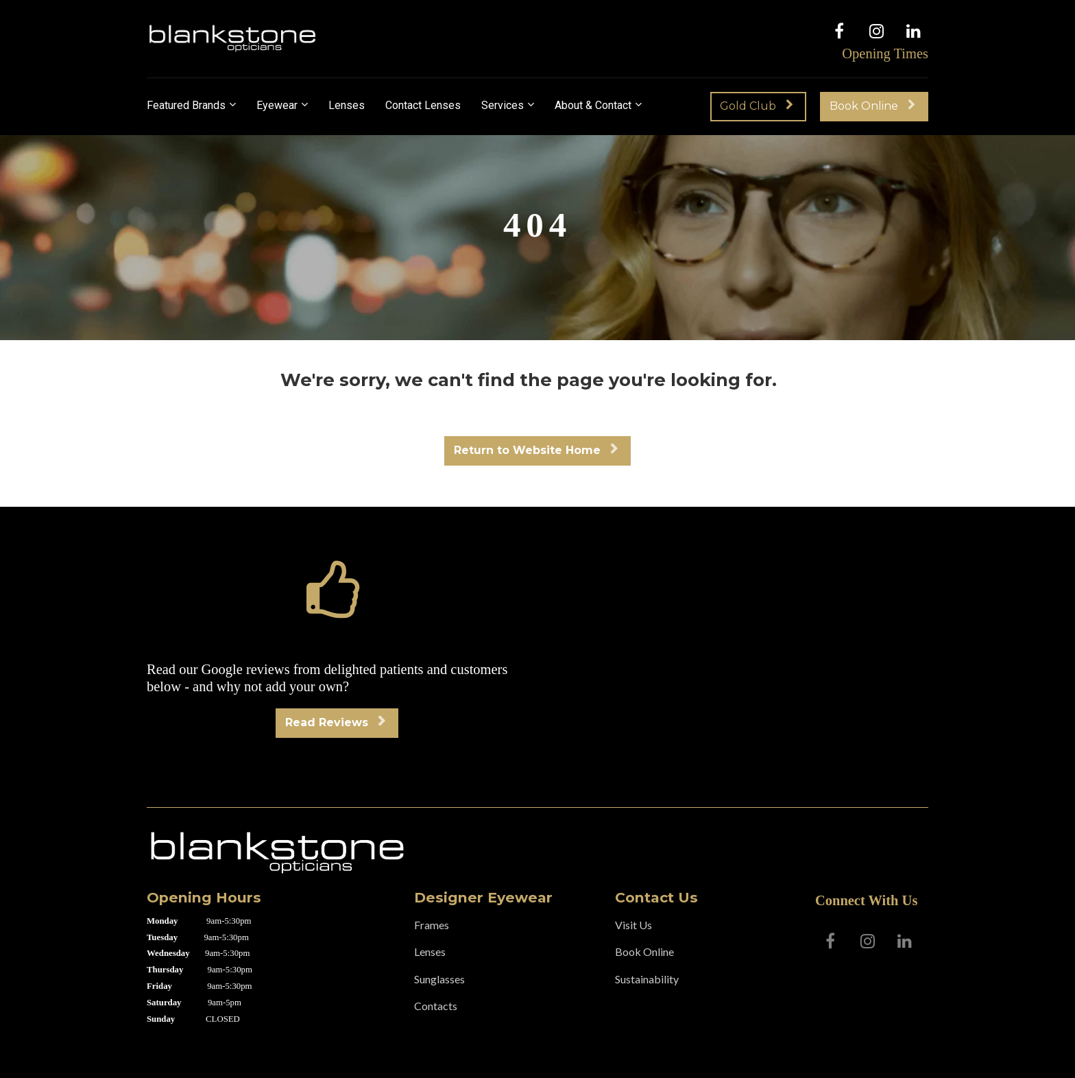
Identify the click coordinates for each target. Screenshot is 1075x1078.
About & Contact (593, 105)
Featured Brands (186, 105)
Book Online (872, 105)
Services (502, 105)
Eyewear (277, 105)
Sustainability (647, 978)
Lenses (346, 105)
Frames (431, 924)
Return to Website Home (536, 450)
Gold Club (756, 105)
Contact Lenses (423, 105)
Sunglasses (439, 978)
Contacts (435, 1005)
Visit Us (633, 924)
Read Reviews (335, 722)
